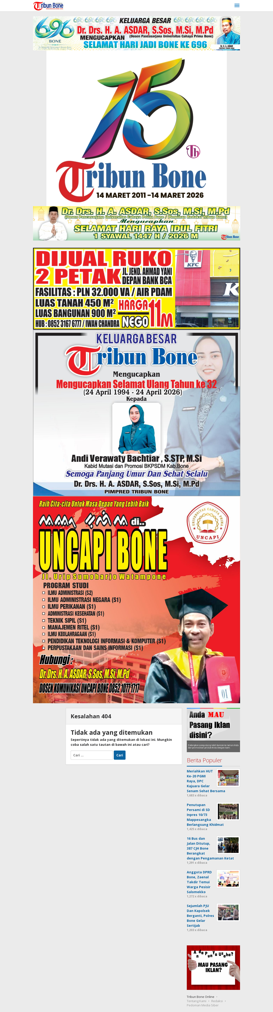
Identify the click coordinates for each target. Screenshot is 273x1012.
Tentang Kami (196, 1001)
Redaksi (217, 1001)
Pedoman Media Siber (203, 1005)
